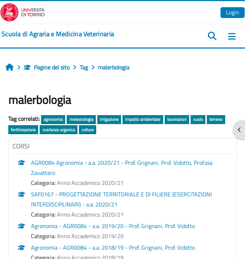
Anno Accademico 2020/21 (90, 182)
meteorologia (81, 119)
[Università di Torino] (22, 11)
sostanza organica (59, 129)
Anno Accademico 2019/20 (90, 236)
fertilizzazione (23, 129)
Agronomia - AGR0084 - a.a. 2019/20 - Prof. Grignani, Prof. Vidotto (113, 226)
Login (232, 12)
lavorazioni (177, 119)
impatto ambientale (142, 119)
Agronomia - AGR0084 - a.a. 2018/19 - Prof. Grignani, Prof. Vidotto (113, 247)
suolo (198, 119)
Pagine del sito (47, 67)
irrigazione (109, 119)
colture (87, 129)
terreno (215, 119)
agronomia (53, 119)
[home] (57, 34)
